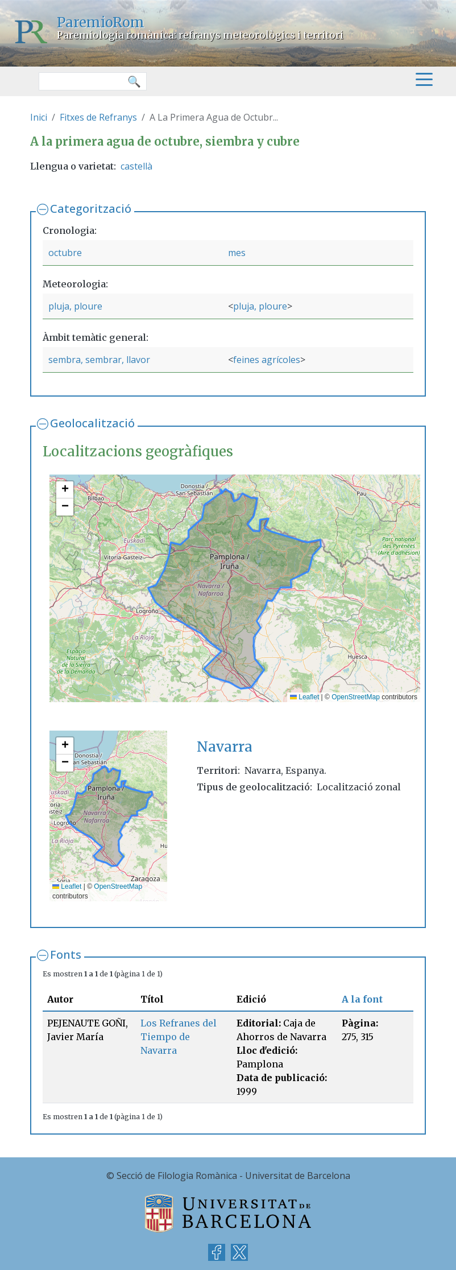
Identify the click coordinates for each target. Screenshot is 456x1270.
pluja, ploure (75, 306)
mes (237, 252)
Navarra (224, 747)
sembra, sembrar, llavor (99, 359)
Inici (38, 117)
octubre (65, 252)
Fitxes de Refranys (98, 117)
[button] (64, 489)
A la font (362, 999)
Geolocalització (92, 423)
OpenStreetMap (355, 697)
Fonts (65, 954)
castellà (136, 166)
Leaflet (304, 697)
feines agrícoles (266, 359)
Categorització (90, 208)
